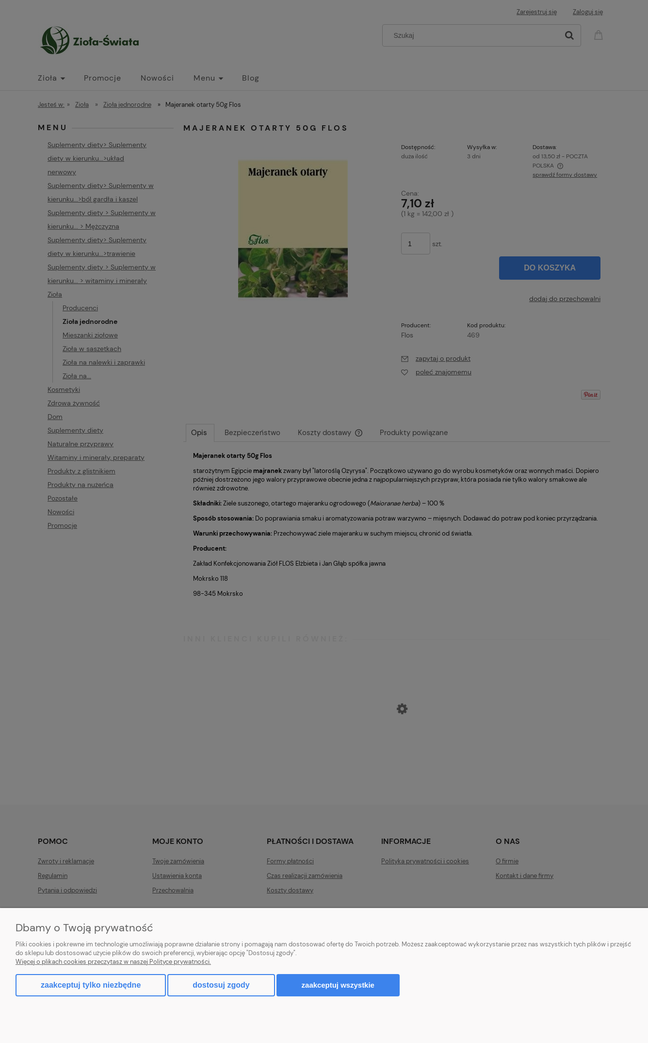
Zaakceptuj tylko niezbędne (91, 985)
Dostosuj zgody (221, 985)
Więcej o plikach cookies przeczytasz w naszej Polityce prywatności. (113, 962)
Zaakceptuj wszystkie (338, 985)
